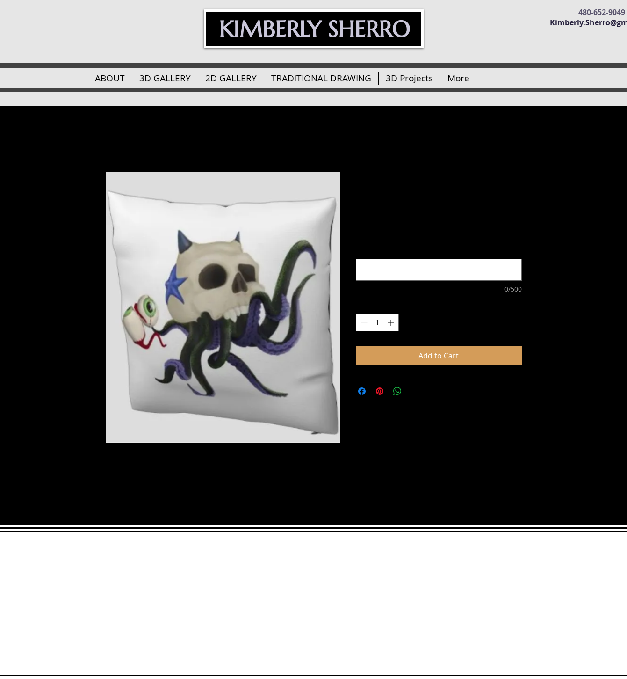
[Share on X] (415, 391)
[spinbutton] (377, 322)
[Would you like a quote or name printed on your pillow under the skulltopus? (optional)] (438, 270)
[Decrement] (363, 322)
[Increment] (391, 322)
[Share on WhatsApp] (397, 391)
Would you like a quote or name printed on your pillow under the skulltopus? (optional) (431, 245)
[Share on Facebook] (362, 391)
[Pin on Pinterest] (379, 391)
